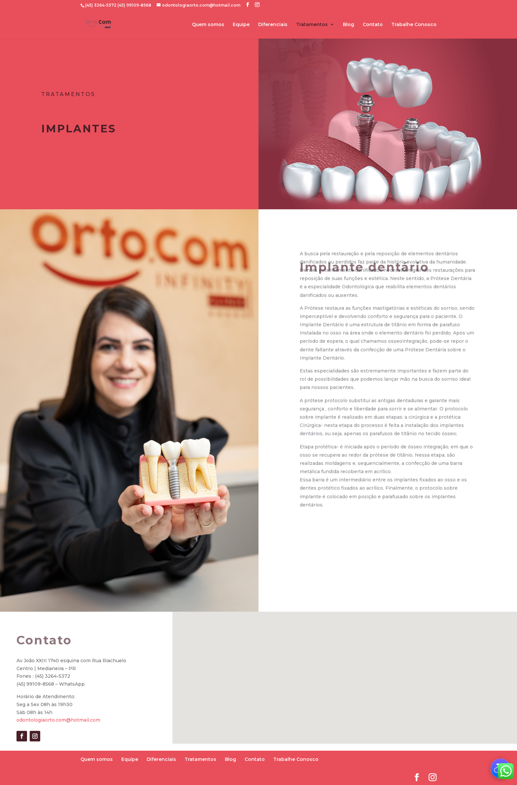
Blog (348, 24)
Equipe (241, 24)
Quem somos (208, 24)
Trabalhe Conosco (414, 24)
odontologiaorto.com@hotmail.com (58, 720)
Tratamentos (312, 24)
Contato (373, 24)
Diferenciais (273, 24)
